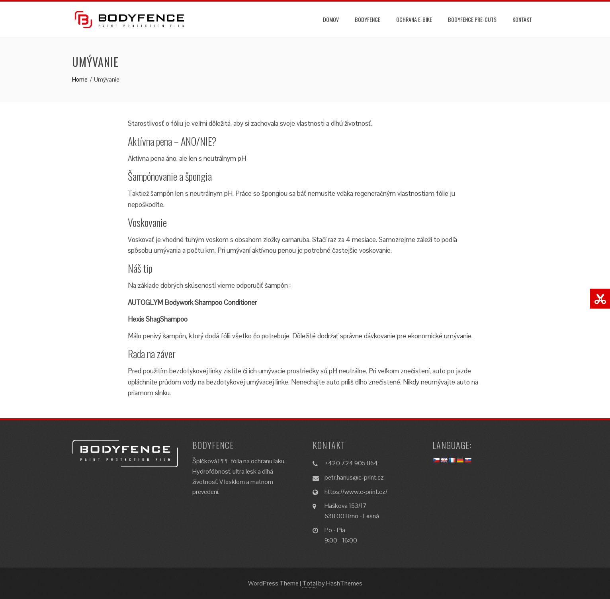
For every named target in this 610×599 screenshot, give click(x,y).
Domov (331, 19)
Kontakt (522, 19)
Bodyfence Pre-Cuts (472, 19)
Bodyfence (367, 19)
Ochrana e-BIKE (414, 19)
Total (309, 583)
